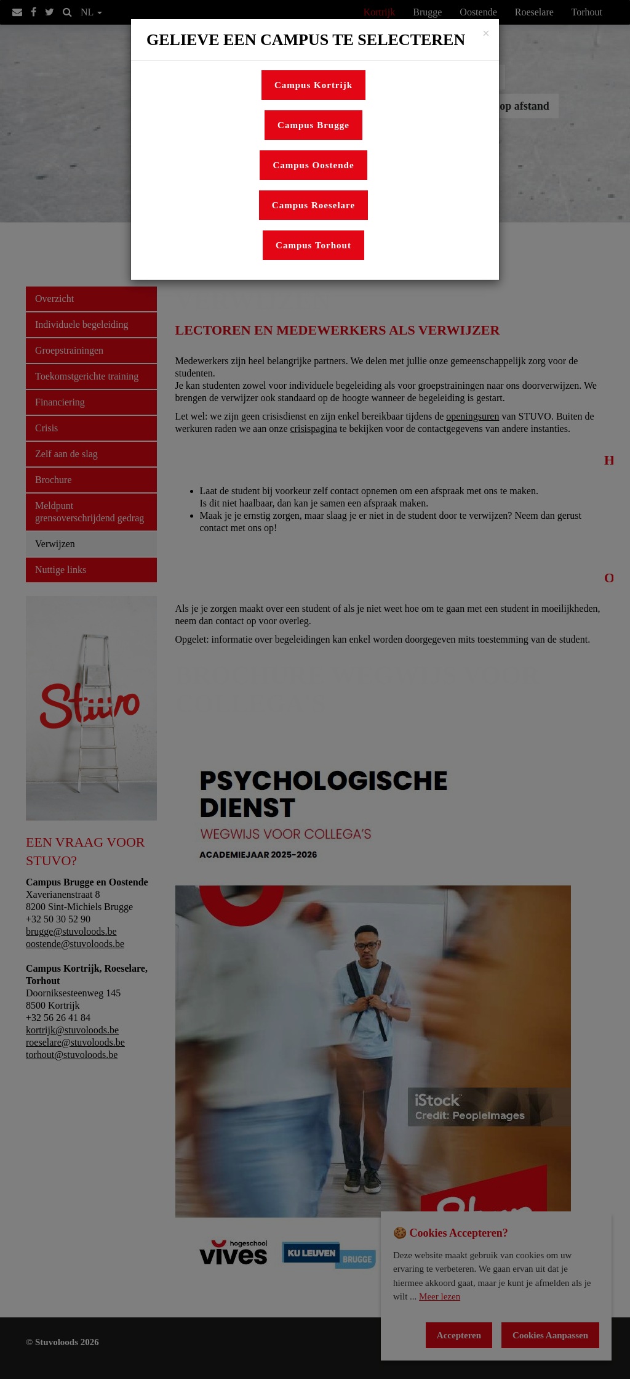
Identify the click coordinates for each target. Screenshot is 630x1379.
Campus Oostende (313, 165)
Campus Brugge (313, 125)
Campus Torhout (313, 245)
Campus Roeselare (313, 205)
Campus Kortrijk (313, 85)
